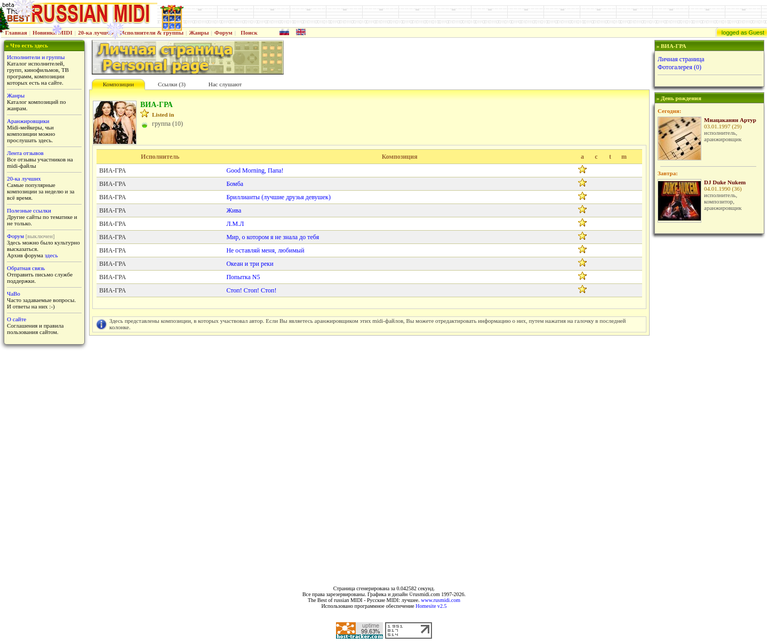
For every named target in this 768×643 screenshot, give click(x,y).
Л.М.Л (235, 223)
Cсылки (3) (172, 84)
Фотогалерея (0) (679, 67)
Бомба (234, 184)
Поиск (249, 32)
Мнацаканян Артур (730, 120)
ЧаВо (13, 293)
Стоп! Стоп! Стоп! (251, 290)
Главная (16, 32)
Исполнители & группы (151, 32)
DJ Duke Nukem (725, 182)
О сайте (16, 319)
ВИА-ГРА (112, 170)
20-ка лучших (96, 32)
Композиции (118, 84)
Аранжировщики (28, 121)
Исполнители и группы (36, 57)
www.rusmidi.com (440, 600)
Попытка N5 (243, 277)
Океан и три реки (249, 263)
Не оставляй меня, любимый (265, 250)
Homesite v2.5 (430, 606)
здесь (51, 255)
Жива (233, 210)
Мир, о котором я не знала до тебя (272, 237)
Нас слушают (225, 84)
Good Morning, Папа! (254, 170)
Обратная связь (26, 268)
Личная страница (681, 59)
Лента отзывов (25, 153)
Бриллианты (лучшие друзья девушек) (278, 197)
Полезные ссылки (29, 210)
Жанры (199, 32)
